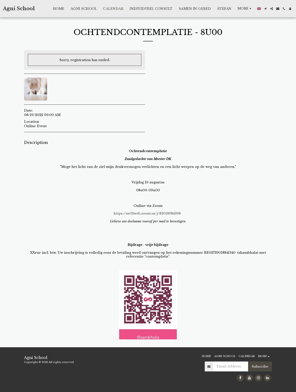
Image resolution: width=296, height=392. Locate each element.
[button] (265, 8)
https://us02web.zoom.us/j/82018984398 (147, 213)
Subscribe (260, 366)
